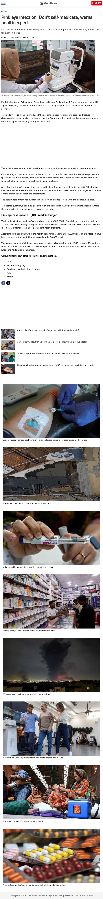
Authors (77, 896)
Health (4, 12)
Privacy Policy (87, 896)
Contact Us (68, 896)
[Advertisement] (51, 144)
